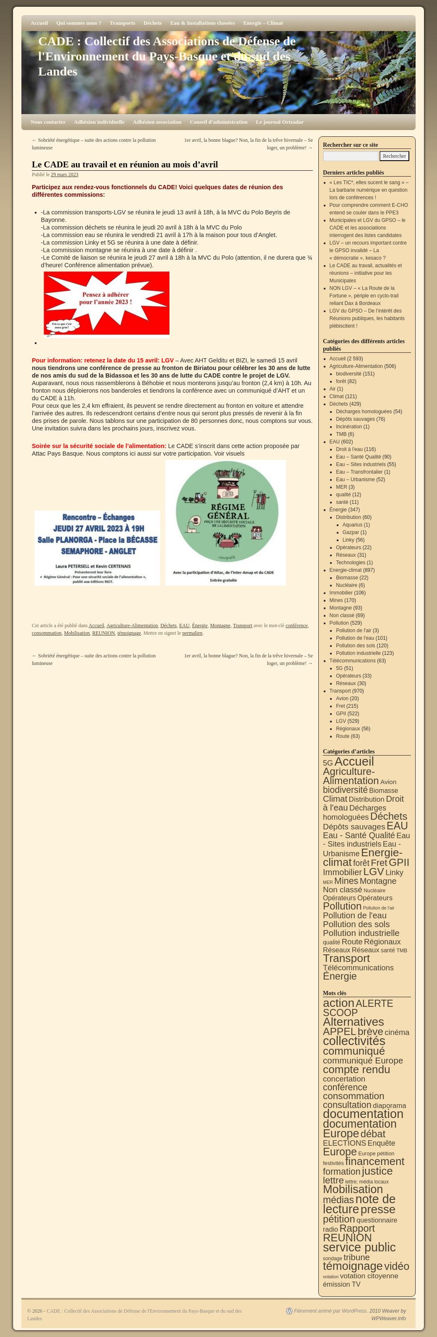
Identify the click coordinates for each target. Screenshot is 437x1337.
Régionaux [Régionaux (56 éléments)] (382, 941)
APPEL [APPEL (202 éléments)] (339, 1031)
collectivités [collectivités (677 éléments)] (354, 1041)
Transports (122, 23)
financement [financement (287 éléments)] (374, 1161)
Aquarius (352, 525)
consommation (47, 633)
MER (341, 487)
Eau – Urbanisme (355, 479)
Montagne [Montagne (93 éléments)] (378, 881)
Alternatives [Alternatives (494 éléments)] (353, 1021)
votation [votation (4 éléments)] (330, 1276)
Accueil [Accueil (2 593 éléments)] (354, 761)
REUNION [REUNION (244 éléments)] (347, 1237)
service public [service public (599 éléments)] (359, 1247)
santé (342, 502)
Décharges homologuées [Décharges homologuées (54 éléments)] (354, 812)
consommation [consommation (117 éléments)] (354, 1096)
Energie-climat (346, 570)
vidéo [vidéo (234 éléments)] (396, 1266)
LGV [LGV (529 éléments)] (373, 871)
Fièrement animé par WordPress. (331, 1311)
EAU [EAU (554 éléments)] (397, 825)
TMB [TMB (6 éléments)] (401, 951)
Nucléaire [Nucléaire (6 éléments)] (374, 891)
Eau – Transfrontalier (359, 472)
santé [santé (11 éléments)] (388, 950)
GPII (341, 714)
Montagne (220, 625)
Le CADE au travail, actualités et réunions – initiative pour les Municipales (366, 273)
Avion (342, 698)
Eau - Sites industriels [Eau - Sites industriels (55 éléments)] (366, 839)
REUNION (103, 633)
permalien (192, 633)
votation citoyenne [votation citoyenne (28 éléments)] (369, 1276)
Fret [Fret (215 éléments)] (379, 862)
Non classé (342, 615)
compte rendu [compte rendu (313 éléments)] (356, 1069)
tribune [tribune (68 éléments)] (356, 1257)
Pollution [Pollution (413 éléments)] (342, 906)
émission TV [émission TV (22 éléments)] (342, 1284)
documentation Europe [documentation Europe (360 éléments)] (360, 1129)
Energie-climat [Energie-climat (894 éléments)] (363, 857)
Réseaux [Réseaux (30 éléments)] (336, 950)
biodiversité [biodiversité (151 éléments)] (345, 790)
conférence (297, 625)
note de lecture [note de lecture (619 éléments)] (359, 1204)
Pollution (339, 623)
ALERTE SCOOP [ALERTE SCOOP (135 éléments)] (358, 1008)
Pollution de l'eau (355, 638)
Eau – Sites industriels (361, 464)
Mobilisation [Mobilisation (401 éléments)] (353, 1189)
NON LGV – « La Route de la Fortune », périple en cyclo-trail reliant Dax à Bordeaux (364, 295)
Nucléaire (346, 585)
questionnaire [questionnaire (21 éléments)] (376, 1220)
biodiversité (349, 374)
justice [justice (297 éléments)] (377, 1171)
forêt (341, 381)
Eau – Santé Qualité (358, 457)
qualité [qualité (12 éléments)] (331, 942)
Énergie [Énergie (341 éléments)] (340, 976)
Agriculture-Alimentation (132, 625)
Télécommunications (353, 661)
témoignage (129, 633)
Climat (337, 396)
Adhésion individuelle (99, 122)
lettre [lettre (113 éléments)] (333, 1180)
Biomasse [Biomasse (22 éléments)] (383, 790)
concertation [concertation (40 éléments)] (344, 1078)
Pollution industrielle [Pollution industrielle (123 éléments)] (361, 933)
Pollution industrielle (358, 653)
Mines (336, 600)
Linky (348, 540)
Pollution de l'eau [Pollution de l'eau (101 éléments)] (355, 915)
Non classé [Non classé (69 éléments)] (342, 889)
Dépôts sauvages (355, 419)
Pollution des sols (355, 646)
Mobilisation (77, 633)
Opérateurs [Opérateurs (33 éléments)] (375, 898)
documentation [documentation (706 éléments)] (363, 1114)
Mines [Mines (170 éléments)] (346, 881)
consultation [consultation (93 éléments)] (347, 1105)
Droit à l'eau (349, 449)
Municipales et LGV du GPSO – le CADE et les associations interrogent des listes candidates (368, 227)
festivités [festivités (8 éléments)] (333, 1163)
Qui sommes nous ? (78, 23)
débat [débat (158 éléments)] (373, 1134)
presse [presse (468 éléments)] (378, 1209)
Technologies (350, 563)
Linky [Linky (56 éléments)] (394, 872)
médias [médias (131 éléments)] (338, 1199)
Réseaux (346, 555)
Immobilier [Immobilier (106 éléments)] (342, 872)
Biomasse (347, 578)
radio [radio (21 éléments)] (330, 1229)
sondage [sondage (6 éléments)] (332, 1258)
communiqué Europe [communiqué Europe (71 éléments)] (363, 1060)
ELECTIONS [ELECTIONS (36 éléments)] (344, 1143)
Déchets (153, 23)
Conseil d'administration (219, 122)
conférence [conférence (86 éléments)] (345, 1087)
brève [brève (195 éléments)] (370, 1031)
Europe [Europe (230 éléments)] (340, 1151)
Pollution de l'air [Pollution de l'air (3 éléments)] (379, 907)
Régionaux (348, 729)
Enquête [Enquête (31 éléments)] (381, 1143)
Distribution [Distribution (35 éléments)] (367, 799)
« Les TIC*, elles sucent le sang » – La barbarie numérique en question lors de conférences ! (369, 190)
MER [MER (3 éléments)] (328, 882)
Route (342, 736)
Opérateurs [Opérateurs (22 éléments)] (339, 898)
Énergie (200, 625)
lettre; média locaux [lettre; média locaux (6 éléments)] (367, 1182)
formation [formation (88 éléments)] (342, 1172)
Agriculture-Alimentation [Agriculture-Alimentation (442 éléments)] (351, 776)
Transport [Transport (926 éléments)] (346, 958)
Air (333, 389)
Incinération (349, 427)
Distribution (348, 517)
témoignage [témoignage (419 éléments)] (353, 1265)
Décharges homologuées (364, 411)
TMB (341, 434)
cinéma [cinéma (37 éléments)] (397, 1032)
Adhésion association (157, 122)
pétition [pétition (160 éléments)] (339, 1219)
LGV (341, 721)
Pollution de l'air (353, 630)
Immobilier (341, 593)
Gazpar (351, 532)
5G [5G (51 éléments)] (328, 763)
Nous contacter (48, 122)
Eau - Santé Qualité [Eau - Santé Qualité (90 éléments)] (359, 835)
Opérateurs (348, 547)
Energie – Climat (263, 23)
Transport (242, 625)
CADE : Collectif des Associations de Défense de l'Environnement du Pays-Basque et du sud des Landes (167, 56)
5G (339, 668)
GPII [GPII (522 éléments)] (399, 862)
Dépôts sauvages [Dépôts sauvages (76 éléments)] (354, 826)
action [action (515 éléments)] (338, 1002)
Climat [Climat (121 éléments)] (335, 798)
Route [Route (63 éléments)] (352, 941)
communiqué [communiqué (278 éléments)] (354, 1051)
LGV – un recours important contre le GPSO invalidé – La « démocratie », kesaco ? (368, 250)
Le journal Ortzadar (280, 122)
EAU (184, 625)
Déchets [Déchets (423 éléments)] (389, 816)
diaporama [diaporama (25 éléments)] (389, 1106)
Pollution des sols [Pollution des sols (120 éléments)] (356, 924)
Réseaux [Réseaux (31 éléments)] (366, 950)
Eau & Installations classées (202, 23)
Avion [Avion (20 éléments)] (388, 781)
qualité (343, 495)
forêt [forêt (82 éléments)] (361, 863)
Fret (340, 706)
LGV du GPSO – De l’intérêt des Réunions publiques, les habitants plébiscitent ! (367, 318)
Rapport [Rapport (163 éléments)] (357, 1228)
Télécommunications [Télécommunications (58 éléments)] (358, 967)
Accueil (39, 23)
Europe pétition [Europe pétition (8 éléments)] (376, 1153)
